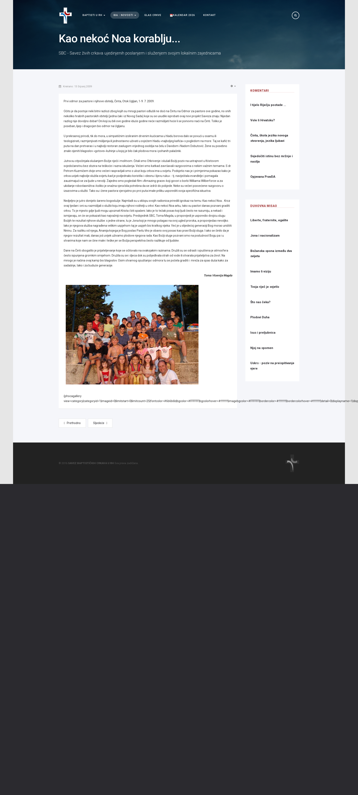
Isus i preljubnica (262, 332)
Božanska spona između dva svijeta (271, 253)
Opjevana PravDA (262, 177)
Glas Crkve (152, 15)
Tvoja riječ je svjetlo (264, 287)
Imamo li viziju (260, 271)
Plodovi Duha (259, 317)
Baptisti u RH (94, 15)
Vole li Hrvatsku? (262, 120)
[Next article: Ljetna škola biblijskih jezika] (100, 423)
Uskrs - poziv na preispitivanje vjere (272, 365)
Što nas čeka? (260, 302)
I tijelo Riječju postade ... (268, 105)
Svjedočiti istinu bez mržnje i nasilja (271, 158)
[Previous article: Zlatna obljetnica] (72, 423)
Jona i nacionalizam (265, 235)
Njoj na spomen (261, 348)
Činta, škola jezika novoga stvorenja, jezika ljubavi (269, 138)
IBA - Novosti (124, 15)
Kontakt (209, 15)
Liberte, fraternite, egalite (269, 220)
